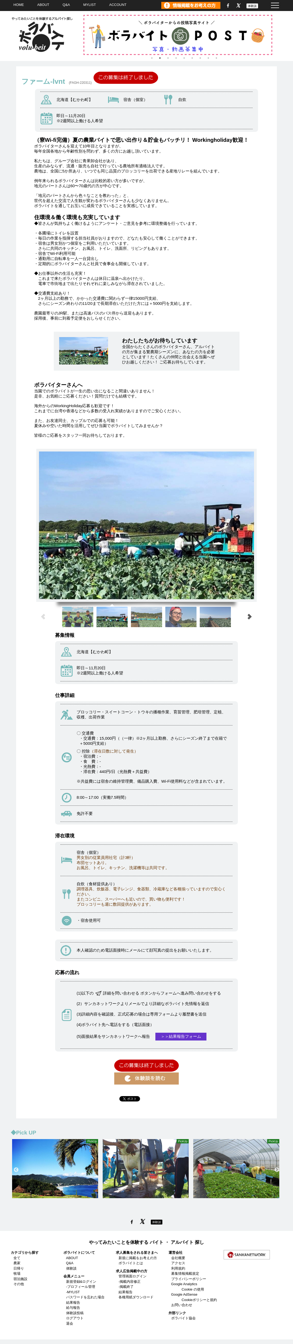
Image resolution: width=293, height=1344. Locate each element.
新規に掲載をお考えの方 (138, 1258)
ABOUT (43, 5)
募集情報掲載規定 (185, 1273)
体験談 (252, 6)
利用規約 (178, 1268)
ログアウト (75, 1318)
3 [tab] (168, 58)
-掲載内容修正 (130, 1282)
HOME (18, 5)
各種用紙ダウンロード (136, 1297)
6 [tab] (192, 58)
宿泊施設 (20, 1279)
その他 (18, 1284)
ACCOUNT (117, 5)
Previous (16, 1170)
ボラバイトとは (131, 1263)
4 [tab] (176, 58)
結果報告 (73, 1302)
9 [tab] (216, 58)
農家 (16, 1263)
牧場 (16, 1273)
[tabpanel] (184, 35)
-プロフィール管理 (80, 1287)
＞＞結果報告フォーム (181, 1036)
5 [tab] (184, 58)
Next (277, 1170)
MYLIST (89, 5)
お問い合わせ (181, 1305)
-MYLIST (73, 1292)
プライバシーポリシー (188, 1279)
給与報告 (73, 1308)
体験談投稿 (75, 1313)
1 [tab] (152, 58)
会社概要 (178, 1258)
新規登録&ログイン (81, 1282)
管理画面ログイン (132, 1276)
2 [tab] (160, 58)
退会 (69, 1323)
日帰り (18, 1268)
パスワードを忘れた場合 (85, 1297)
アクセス (178, 1263)
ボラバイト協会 (183, 1318)
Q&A (66, 5)
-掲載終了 (126, 1287)
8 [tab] (208, 58)
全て (16, 1258)
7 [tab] (200, 58)
